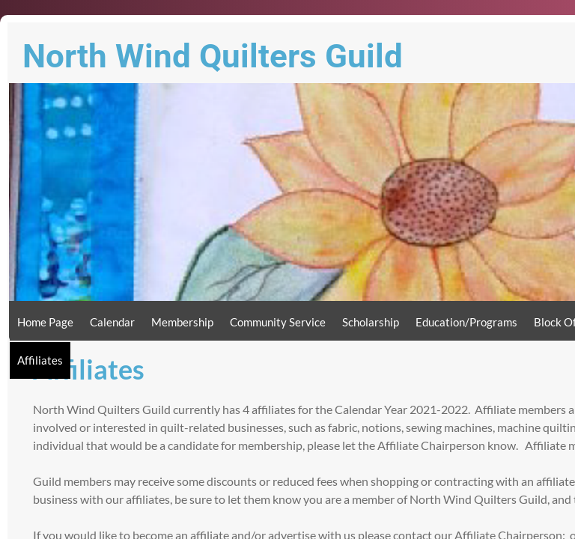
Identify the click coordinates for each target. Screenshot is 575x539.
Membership (182, 322)
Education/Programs (466, 322)
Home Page (45, 322)
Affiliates (40, 360)
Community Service (278, 322)
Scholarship (370, 322)
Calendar (112, 322)
